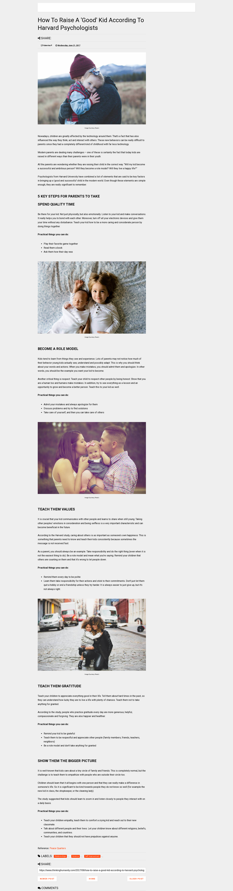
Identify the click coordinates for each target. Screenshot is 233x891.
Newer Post (47, 879)
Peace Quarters (58, 848)
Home (92, 879)
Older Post (137, 879)
